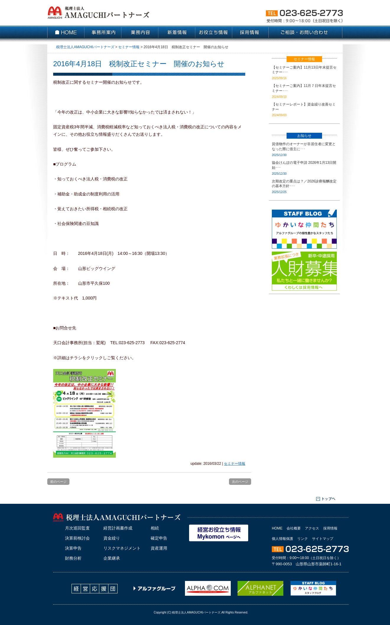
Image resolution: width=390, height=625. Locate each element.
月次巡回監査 (77, 528)
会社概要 (294, 528)
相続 (155, 528)
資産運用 (159, 548)
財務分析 (73, 558)
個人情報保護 (282, 539)
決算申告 (73, 548)
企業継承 (111, 558)
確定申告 (159, 538)
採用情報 (330, 528)
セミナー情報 (234, 464)
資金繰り (111, 538)
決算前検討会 (77, 538)
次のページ (240, 481)
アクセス (312, 528)
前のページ (58, 481)
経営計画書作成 (117, 528)
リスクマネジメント (122, 548)
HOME (277, 528)
